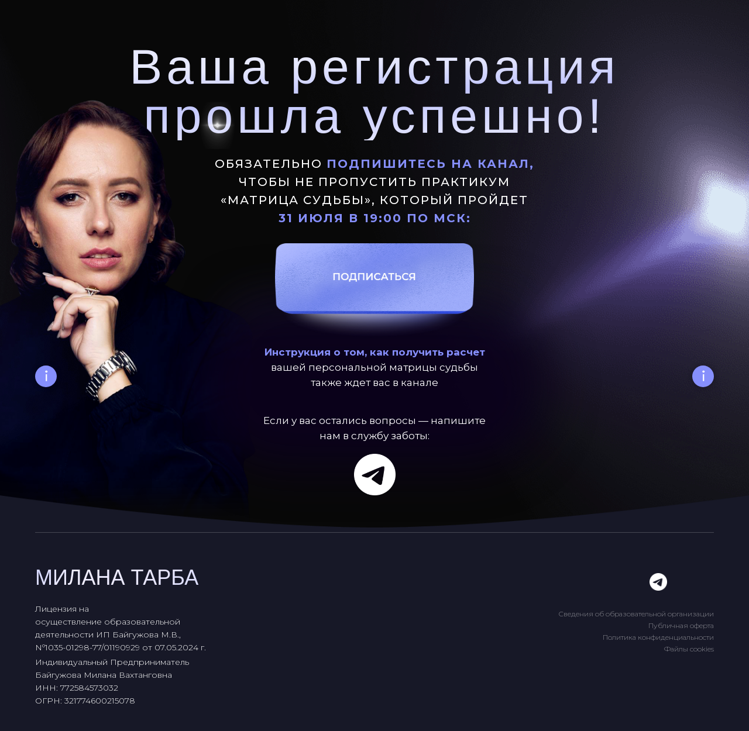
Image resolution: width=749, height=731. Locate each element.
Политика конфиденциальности (658, 637)
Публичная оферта (681, 625)
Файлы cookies (689, 648)
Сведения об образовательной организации (636, 613)
